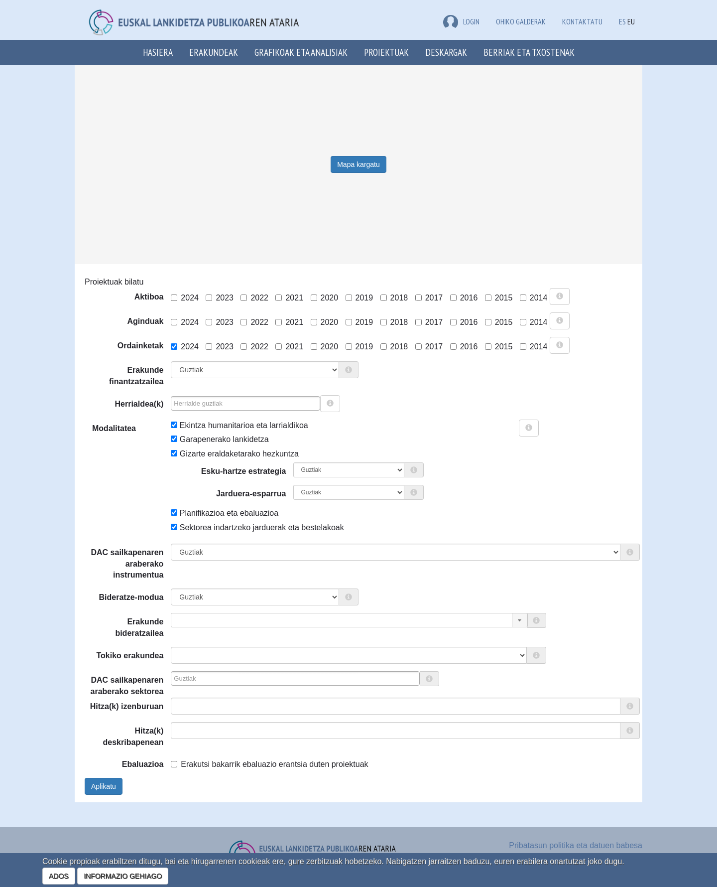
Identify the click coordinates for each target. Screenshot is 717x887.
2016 (464, 298)
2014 (534, 298)
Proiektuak (386, 52)
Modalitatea (96, 428)
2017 (429, 298)
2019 (359, 298)
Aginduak (145, 321)
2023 (220, 298)
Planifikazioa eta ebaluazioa (224, 513)
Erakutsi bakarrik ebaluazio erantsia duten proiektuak (269, 764)
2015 (499, 298)
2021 (289, 298)
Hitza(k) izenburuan (127, 706)
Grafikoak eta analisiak (301, 52)
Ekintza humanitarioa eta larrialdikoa (239, 425)
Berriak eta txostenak (529, 52)
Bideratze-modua (131, 597)
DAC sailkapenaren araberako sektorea (127, 686)
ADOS (59, 876)
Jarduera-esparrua (251, 493)
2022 (254, 298)
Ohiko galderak (521, 21)
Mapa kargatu (358, 164)
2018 (394, 298)
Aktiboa (149, 297)
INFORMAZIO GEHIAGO (123, 876)
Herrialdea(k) (139, 404)
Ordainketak (140, 345)
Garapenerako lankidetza (219, 439)
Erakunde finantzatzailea (136, 376)
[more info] (560, 296)
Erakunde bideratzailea (139, 627)
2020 (325, 298)
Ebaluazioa (143, 764)
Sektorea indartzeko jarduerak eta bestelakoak (257, 527)
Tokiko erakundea (129, 655)
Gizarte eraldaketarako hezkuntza (235, 453)
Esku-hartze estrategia (243, 471)
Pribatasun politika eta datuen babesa (575, 845)
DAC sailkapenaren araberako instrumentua (127, 564)
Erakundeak (213, 52)
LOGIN (461, 21)
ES (622, 21)
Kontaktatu (582, 21)
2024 (185, 298)
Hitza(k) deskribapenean (133, 736)
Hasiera (158, 52)
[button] (520, 620)
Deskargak (446, 52)
